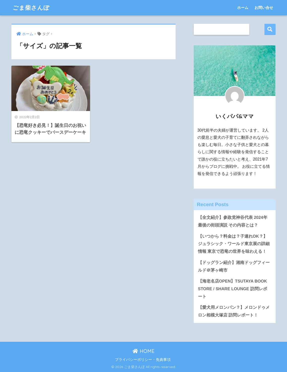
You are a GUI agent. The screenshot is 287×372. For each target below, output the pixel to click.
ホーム (242, 7)
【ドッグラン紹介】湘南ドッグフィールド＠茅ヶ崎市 (234, 266)
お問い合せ (264, 7)
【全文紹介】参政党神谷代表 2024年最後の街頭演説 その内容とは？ (232, 221)
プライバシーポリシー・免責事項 (143, 360)
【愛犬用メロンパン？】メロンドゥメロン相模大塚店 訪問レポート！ (234, 311)
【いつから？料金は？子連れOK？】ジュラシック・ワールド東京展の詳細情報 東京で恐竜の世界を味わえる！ (234, 244)
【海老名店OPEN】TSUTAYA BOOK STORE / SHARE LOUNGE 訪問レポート (232, 289)
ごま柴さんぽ (31, 7)
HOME (143, 351)
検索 (270, 29)
